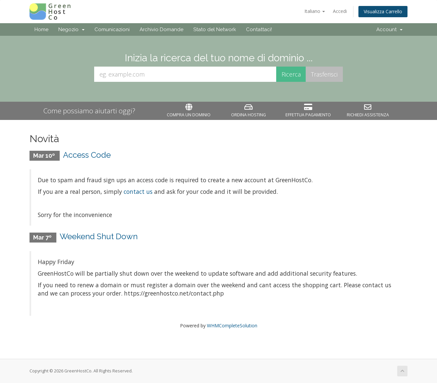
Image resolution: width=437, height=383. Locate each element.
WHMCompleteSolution (232, 325)
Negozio (71, 29)
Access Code (87, 155)
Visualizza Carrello (383, 11)
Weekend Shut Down (99, 236)
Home (41, 29)
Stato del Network (214, 29)
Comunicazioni (112, 29)
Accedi (340, 11)
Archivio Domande (161, 29)
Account (389, 29)
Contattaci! (259, 29)
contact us (138, 191)
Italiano (314, 11)
